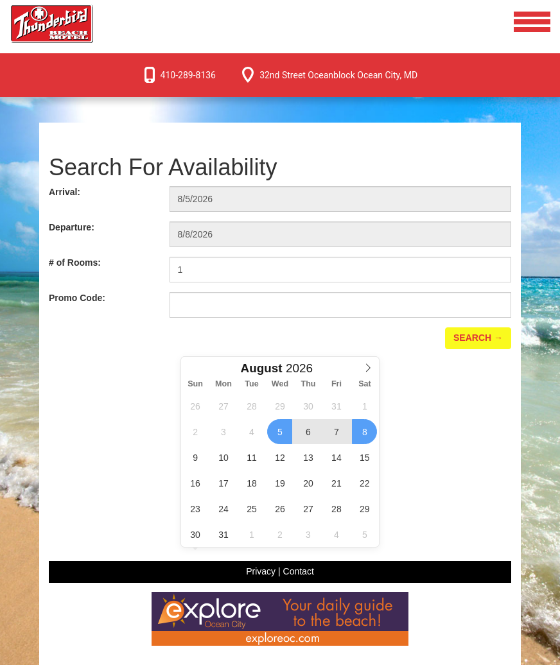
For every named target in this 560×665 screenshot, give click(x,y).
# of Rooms (75, 262)
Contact (298, 571)
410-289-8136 (188, 75)
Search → (478, 337)
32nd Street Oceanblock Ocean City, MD (338, 75)
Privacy (261, 571)
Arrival (64, 192)
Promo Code (77, 298)
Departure (71, 227)
